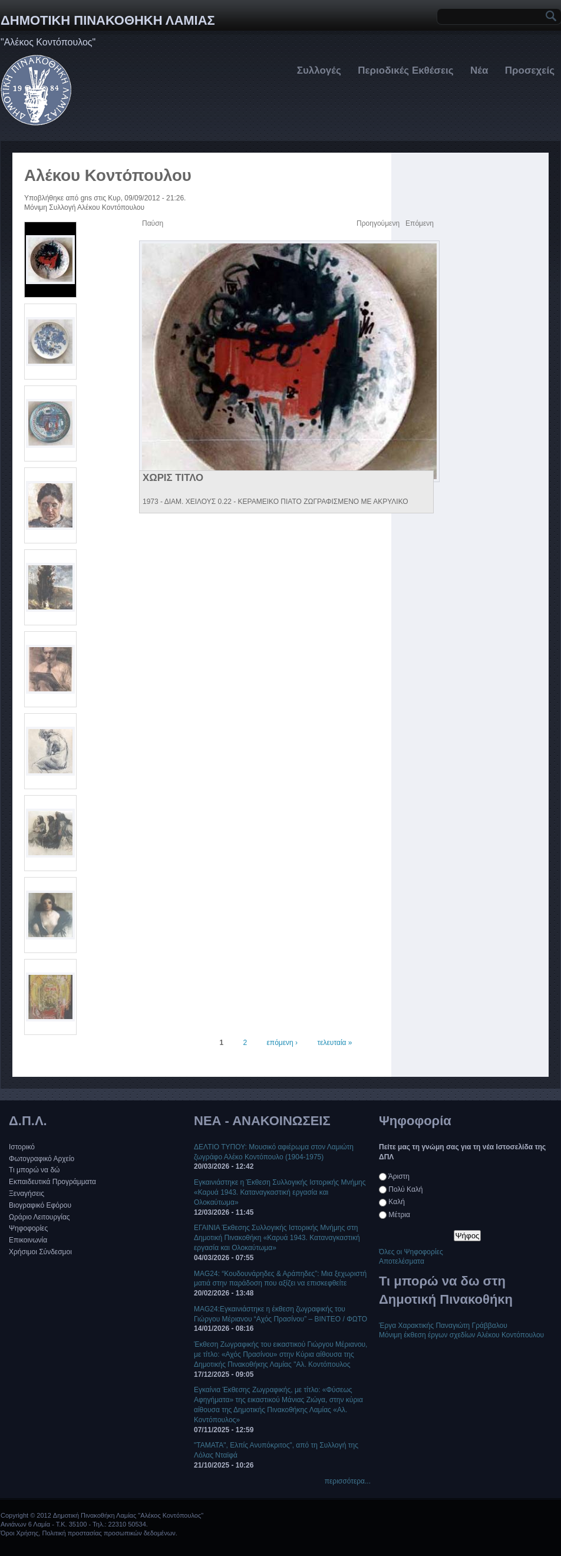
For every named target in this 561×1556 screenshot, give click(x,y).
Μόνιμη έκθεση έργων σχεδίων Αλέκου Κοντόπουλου (461, 1335)
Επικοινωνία (28, 1240)
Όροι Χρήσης (19, 1533)
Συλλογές (319, 70)
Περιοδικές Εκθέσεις (405, 70)
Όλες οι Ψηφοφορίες (411, 1252)
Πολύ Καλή (405, 1189)
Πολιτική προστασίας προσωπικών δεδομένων (108, 1533)
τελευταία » (334, 1043)
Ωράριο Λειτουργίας (39, 1217)
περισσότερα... (348, 1481)
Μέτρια (399, 1215)
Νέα (479, 70)
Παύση (152, 223)
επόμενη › (282, 1043)
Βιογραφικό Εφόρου (40, 1205)
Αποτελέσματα (401, 1261)
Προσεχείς (530, 70)
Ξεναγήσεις (26, 1193)
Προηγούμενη (378, 223)
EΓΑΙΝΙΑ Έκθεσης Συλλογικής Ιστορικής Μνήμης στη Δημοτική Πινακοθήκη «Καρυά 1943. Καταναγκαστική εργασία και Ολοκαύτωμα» (277, 1238)
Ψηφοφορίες (28, 1228)
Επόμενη (419, 223)
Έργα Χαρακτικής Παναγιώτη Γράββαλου (443, 1325)
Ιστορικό (22, 1147)
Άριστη (399, 1176)
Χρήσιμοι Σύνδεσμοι (40, 1252)
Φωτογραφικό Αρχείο (41, 1159)
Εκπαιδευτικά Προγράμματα (52, 1182)
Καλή (396, 1202)
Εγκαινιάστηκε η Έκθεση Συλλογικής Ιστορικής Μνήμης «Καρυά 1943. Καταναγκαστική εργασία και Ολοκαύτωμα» (280, 1192)
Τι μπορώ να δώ (34, 1170)
